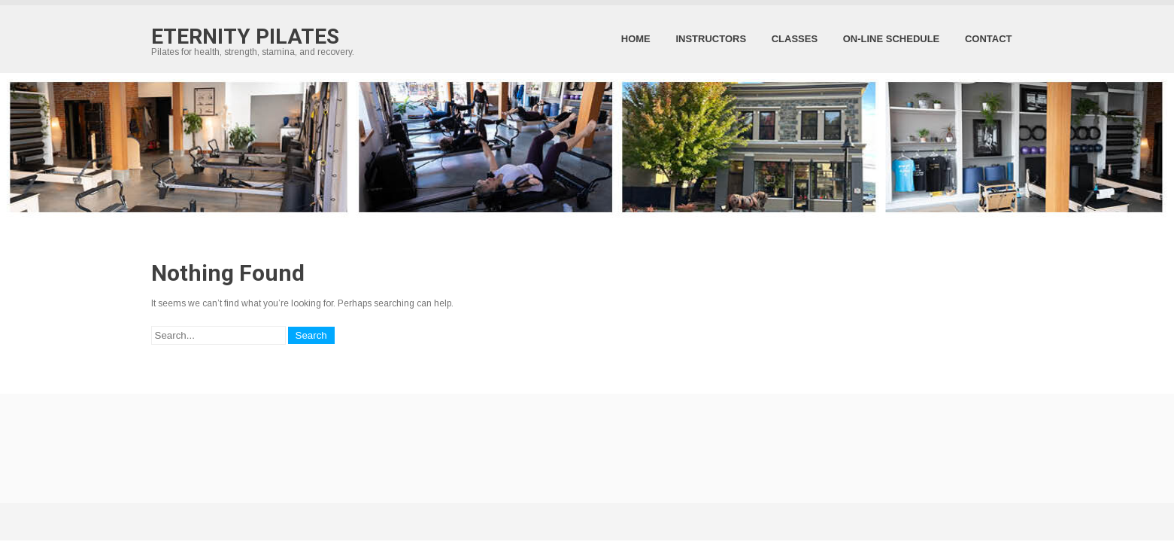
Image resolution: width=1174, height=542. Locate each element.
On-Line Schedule (891, 38)
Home (636, 38)
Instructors (710, 38)
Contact (988, 38)
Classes (795, 38)
